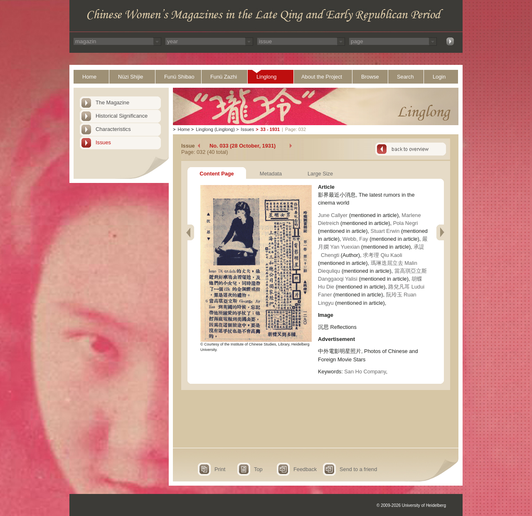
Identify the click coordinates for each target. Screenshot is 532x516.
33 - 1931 (270, 129)
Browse (370, 77)
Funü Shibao (179, 77)
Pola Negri (405, 223)
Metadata (271, 173)
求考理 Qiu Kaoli (382, 255)
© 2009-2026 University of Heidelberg (411, 505)
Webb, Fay (355, 239)
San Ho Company (365, 371)
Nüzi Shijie (130, 77)
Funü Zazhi (223, 77)
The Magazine (112, 102)
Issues (103, 142)
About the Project (321, 77)
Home (89, 77)
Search (405, 77)
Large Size (320, 173)
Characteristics (113, 129)
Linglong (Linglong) (215, 129)
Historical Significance (122, 116)
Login (439, 77)
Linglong (266, 77)
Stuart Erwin (386, 231)
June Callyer (333, 215)
